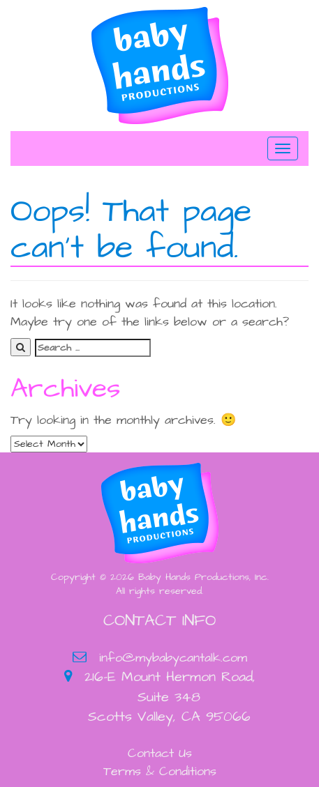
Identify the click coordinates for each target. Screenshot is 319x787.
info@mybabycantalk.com (173, 657)
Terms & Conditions (159, 771)
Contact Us (160, 753)
